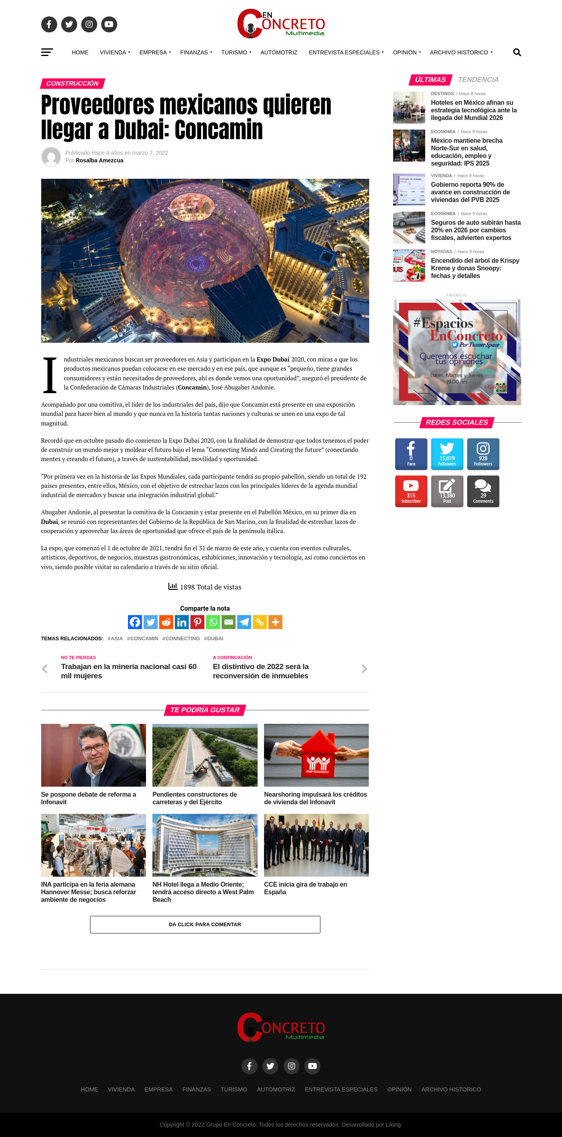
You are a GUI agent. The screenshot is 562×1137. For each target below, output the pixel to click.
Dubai (215, 638)
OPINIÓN (405, 52)
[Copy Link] (260, 622)
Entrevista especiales (344, 52)
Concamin (144, 638)
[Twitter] (151, 622)
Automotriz (278, 52)
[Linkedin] (182, 622)
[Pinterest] (197, 622)
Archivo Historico (459, 52)
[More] (275, 622)
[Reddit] (166, 622)
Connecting (183, 638)
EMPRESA (153, 52)
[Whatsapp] (213, 622)
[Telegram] (244, 622)
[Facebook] (135, 622)
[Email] (229, 622)
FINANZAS (194, 52)
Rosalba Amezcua (99, 160)
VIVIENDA (113, 52)
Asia (117, 638)
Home (80, 52)
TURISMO (234, 52)
